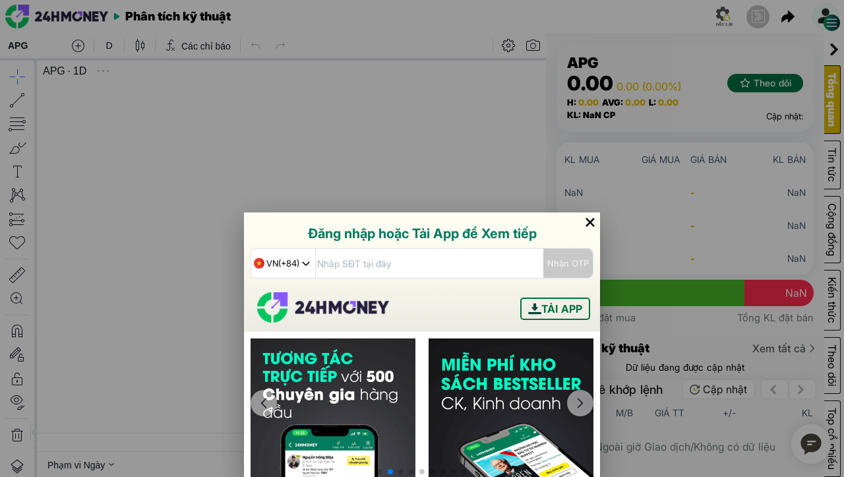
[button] (379, 471)
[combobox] (283, 263)
